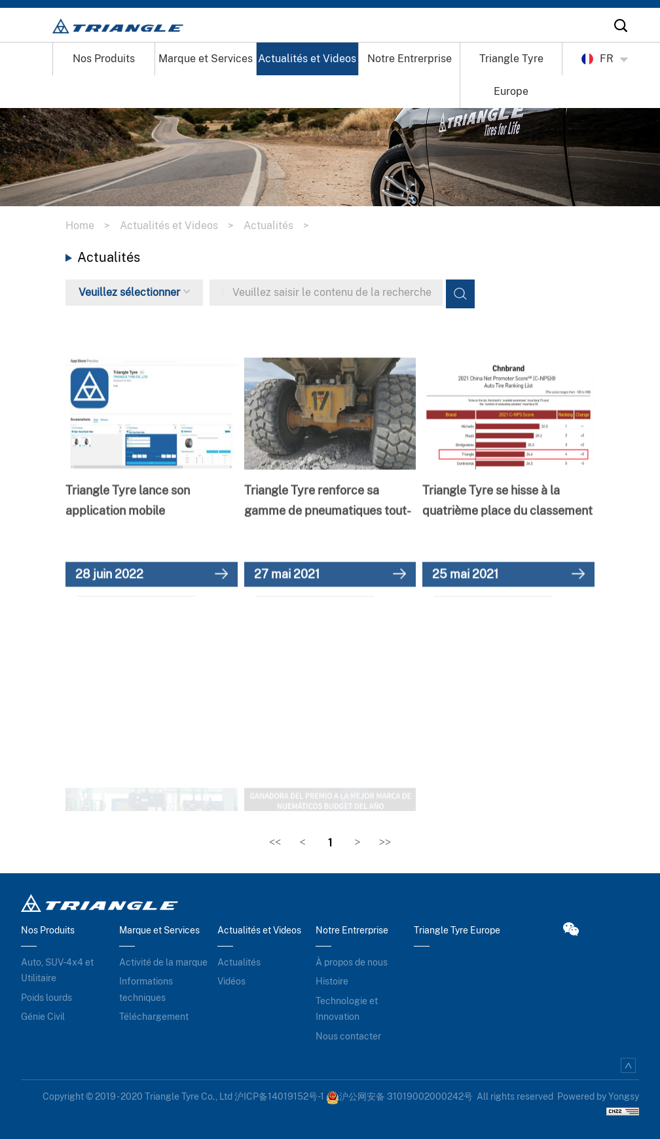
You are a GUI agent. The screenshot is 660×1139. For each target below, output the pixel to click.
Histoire (332, 981)
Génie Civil (43, 1016)
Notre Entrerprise (409, 58)
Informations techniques (146, 989)
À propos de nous (352, 962)
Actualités (281, 225)
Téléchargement (154, 1016)
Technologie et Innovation (347, 1009)
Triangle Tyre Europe (511, 75)
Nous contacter (348, 1036)
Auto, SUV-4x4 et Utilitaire (57, 970)
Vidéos (231, 981)
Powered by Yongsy (598, 1096)
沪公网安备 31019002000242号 (399, 1096)
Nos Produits (104, 58)
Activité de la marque (163, 962)
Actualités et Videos (307, 58)
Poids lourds (46, 997)
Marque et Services (205, 58)
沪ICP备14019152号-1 (279, 1096)
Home (92, 225)
